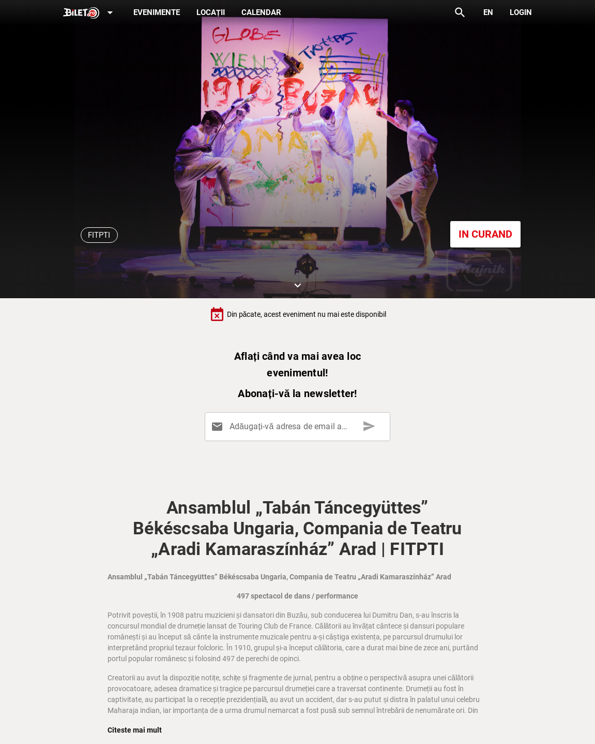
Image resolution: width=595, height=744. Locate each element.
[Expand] (90, 13)
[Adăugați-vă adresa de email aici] (299, 426)
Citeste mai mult (135, 730)
